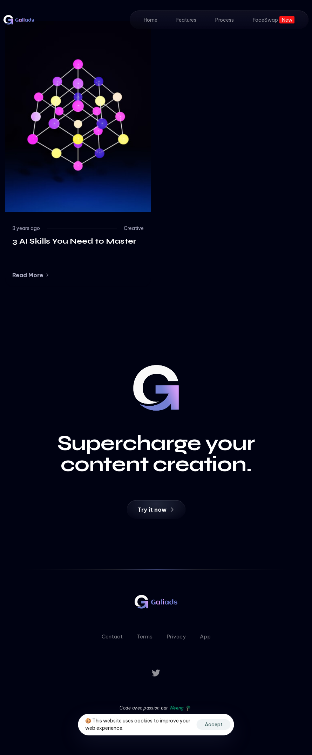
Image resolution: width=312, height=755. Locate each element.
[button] (31, 275)
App (205, 638)
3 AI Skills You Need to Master (74, 241)
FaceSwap (273, 19)
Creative (134, 228)
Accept (214, 724)
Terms (144, 638)
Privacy (176, 638)
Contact (112, 638)
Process (224, 20)
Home (150, 20)
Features (186, 20)
